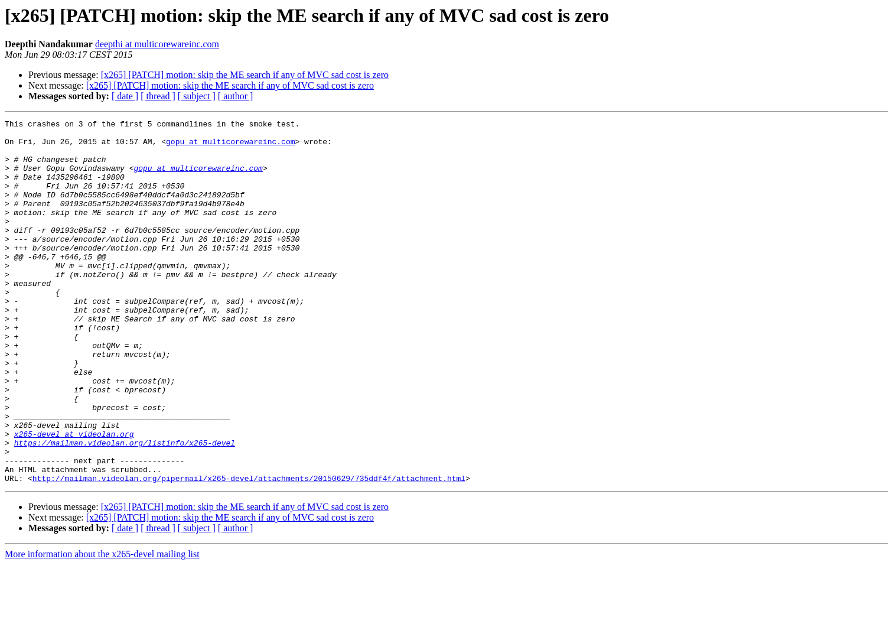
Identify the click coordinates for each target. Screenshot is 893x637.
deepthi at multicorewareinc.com (157, 44)
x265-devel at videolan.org (74, 497)
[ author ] (235, 96)
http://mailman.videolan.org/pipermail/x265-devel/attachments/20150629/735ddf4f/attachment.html (248, 550)
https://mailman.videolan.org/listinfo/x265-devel (124, 508)
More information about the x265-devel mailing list (102, 627)
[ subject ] (197, 96)
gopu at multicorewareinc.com (230, 146)
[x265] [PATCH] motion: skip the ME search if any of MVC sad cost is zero (245, 75)
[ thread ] (158, 96)
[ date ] (125, 96)
